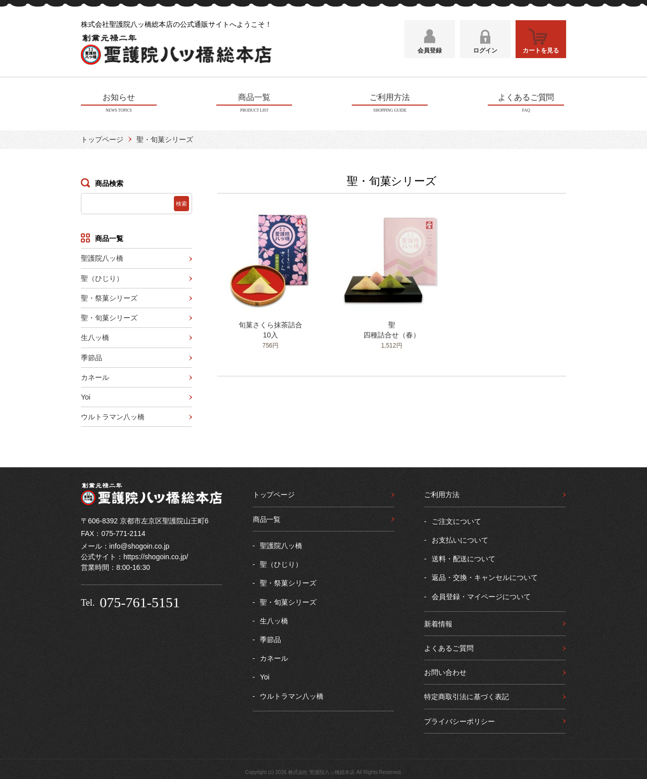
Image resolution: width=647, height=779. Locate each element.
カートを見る (541, 54)
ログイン (485, 54)
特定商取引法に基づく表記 (466, 695)
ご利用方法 (441, 493)
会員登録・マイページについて (481, 595)
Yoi (85, 396)
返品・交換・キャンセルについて (485, 576)
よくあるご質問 (449, 647)
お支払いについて (460, 538)
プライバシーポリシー (459, 719)
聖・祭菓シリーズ (109, 297)
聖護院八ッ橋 (102, 257)
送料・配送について (463, 557)
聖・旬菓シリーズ (109, 316)
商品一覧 (267, 517)
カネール (95, 376)
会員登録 (430, 54)
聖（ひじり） (102, 276)
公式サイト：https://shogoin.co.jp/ (134, 555)
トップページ (102, 138)
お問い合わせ (445, 671)
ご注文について (456, 519)
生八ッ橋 (95, 336)
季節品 (91, 356)
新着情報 (438, 622)
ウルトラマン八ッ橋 (113, 415)
